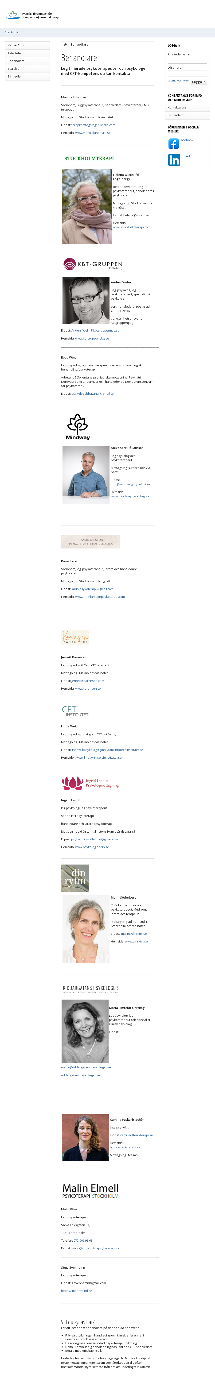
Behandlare (16, 61)
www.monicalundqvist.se (93, 133)
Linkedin (186, 156)
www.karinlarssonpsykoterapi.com (100, 597)
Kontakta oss (177, 107)
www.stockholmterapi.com (131, 227)
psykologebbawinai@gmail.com (93, 393)
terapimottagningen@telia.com (93, 125)
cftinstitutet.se (112, 757)
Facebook (186, 140)
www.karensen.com (89, 688)
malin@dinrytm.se (134, 933)
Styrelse (14, 68)
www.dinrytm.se (136, 941)
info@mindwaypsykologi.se (130, 484)
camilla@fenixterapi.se (136, 1135)
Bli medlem (15, 76)
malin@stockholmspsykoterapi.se (95, 1248)
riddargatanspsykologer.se (80, 1075)
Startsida (12, 32)
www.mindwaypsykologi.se (130, 496)
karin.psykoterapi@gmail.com (92, 589)
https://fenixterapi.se (125, 1147)
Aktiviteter (15, 53)
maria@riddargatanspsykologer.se (86, 1067)
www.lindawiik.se (88, 757)
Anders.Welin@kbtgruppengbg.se (95, 330)
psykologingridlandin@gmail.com (94, 839)
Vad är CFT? (16, 45)
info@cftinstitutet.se (128, 750)
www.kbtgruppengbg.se (92, 338)
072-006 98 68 (83, 1240)
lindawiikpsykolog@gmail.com (92, 750)
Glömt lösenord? (178, 80)
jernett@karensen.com (87, 681)
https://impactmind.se (76, 1291)
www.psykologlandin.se (92, 847)
